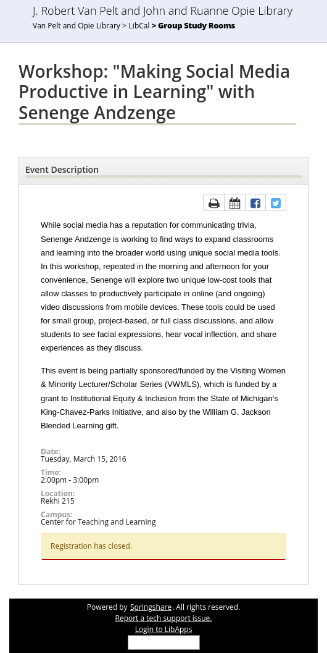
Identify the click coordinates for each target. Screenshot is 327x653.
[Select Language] (164, 642)
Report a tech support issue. (163, 618)
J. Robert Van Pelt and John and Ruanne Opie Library (162, 10)
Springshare (151, 607)
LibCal (139, 25)
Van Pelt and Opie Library (76, 25)
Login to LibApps (163, 629)
